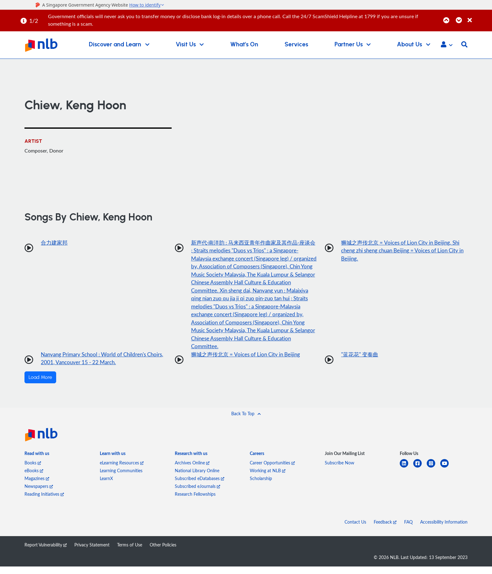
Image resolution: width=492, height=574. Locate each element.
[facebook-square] (420, 475)
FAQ (408, 529)
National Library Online (197, 478)
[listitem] (36, 462)
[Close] (479, 17)
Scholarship (261, 486)
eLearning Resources (122, 470)
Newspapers (38, 494)
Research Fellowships (195, 501)
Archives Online (192, 470)
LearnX (106, 486)
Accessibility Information (444, 529)
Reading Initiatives (44, 501)
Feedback (385, 529)
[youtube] (447, 475)
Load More (40, 384)
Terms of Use (129, 552)
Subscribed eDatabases (199, 486)
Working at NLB (268, 478)
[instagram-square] (433, 475)
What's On (244, 45)
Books (32, 470)
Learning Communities (121, 478)
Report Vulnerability (45, 552)
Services (296, 45)
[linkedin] (406, 475)
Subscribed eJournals (197, 494)
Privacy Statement (92, 552)
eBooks (33, 478)
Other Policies (163, 552)
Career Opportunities (272, 470)
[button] (446, 45)
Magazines (36, 486)
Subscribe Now (339, 470)
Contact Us (355, 529)
